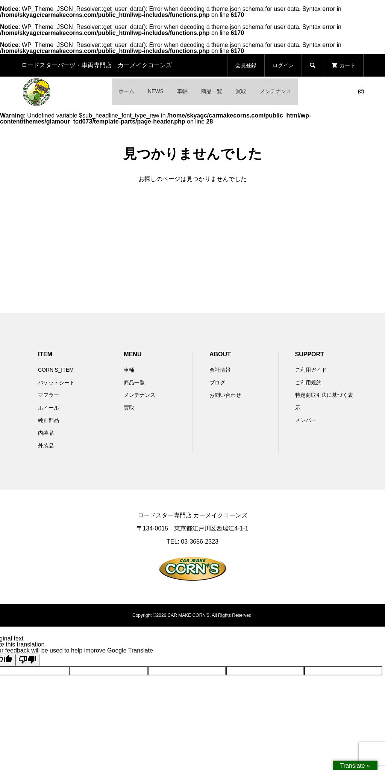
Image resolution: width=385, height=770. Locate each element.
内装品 (46, 433)
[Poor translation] (27, 660)
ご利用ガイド (311, 370)
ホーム (126, 91)
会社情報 (219, 370)
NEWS (156, 91)
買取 (241, 91)
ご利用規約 (308, 383)
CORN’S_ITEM (56, 370)
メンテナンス (275, 91)
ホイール (48, 408)
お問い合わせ (225, 395)
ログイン (283, 65)
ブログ (217, 383)
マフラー (48, 395)
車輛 (182, 91)
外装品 (46, 446)
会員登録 (245, 65)
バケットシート (56, 383)
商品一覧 (211, 91)
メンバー (305, 420)
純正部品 (48, 420)
